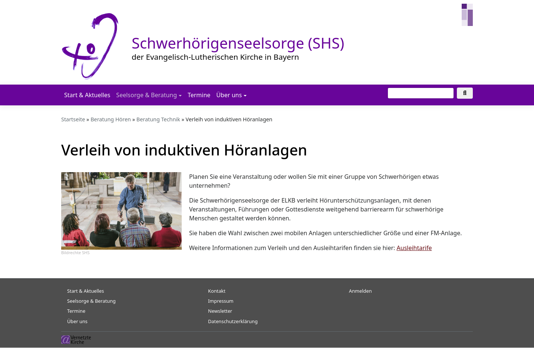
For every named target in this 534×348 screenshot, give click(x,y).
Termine (199, 95)
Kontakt (216, 291)
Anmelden (360, 291)
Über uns (229, 95)
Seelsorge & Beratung (146, 95)
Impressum (221, 301)
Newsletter (220, 311)
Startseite (73, 119)
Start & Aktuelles (87, 95)
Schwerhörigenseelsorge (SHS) (238, 43)
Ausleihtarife (414, 248)
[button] (121, 210)
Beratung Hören (110, 119)
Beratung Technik (158, 119)
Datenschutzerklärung (233, 321)
